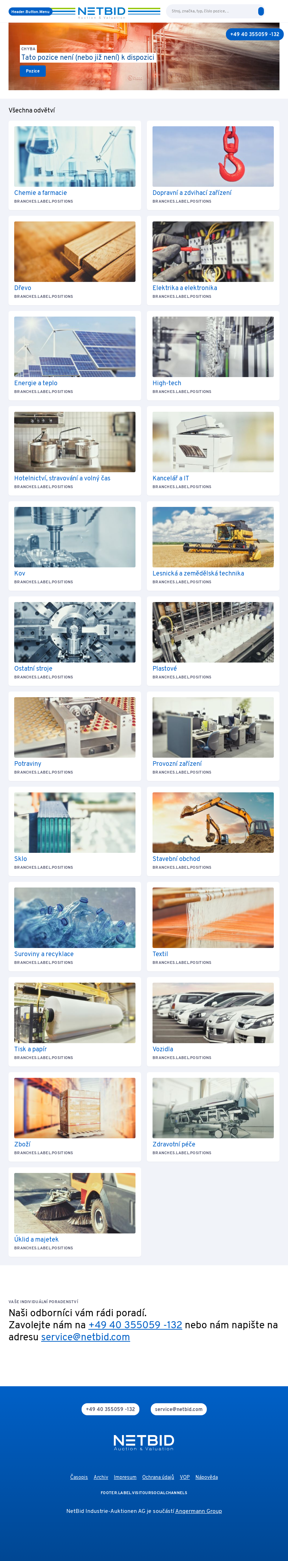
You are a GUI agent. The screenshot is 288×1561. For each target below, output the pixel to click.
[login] (276, 11)
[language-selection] (269, 11)
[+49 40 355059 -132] (255, 34)
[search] (261, 11)
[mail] (179, 1409)
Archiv (101, 1478)
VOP (185, 1478)
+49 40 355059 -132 (135, 1325)
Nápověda (206, 1478)
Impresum (125, 1478)
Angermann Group (198, 1511)
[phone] (110, 1409)
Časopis (79, 1478)
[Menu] (30, 11)
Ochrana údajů (158, 1478)
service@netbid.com (85, 1337)
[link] (33, 71)
